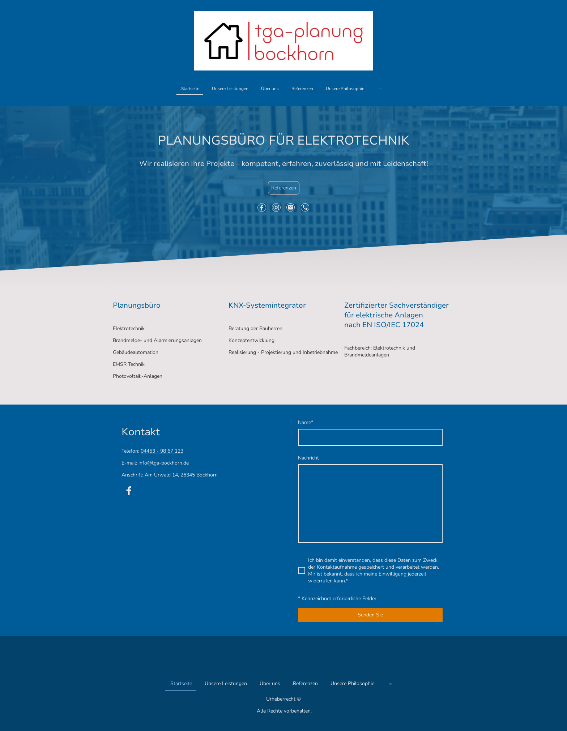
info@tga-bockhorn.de (163, 462)
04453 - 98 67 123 (162, 451)
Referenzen (283, 187)
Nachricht (308, 457)
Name (305, 422)
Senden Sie (370, 614)
